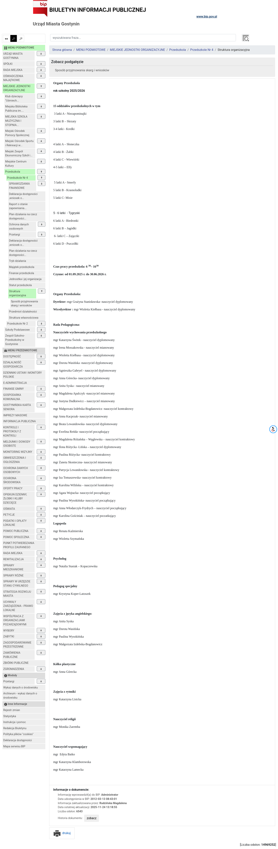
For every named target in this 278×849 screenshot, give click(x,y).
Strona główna (62, 50)
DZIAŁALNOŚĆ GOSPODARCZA (13, 364)
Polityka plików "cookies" (18, 734)
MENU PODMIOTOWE (90, 50)
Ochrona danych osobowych (19, 226)
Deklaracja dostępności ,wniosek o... (23, 196)
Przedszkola (12, 171)
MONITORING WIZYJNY (17, 452)
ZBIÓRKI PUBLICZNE (16, 663)
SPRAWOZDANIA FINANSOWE (19, 186)
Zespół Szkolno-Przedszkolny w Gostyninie (15, 340)
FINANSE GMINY (13, 388)
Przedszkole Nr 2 (17, 323)
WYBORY (8, 630)
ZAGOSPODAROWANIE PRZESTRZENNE (17, 645)
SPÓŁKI (7, 64)
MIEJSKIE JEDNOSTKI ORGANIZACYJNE (16, 88)
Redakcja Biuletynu (14, 728)
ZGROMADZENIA (13, 669)
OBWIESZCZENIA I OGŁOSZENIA (14, 460)
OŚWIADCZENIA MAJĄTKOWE (13, 78)
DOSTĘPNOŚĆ (12, 356)
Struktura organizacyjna (17, 293)
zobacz (91, 818)
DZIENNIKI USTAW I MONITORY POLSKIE (22, 375)
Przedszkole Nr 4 (17, 177)
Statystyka (9, 716)
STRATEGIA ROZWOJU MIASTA (17, 594)
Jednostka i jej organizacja (25, 279)
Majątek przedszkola (21, 267)
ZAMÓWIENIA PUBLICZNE (11, 655)
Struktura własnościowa (23, 317)
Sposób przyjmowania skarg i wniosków (24, 303)
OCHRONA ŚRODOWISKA (11, 480)
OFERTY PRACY (13, 488)
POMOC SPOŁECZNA (16, 537)
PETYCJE (9, 514)
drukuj (62, 833)
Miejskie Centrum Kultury (16, 163)
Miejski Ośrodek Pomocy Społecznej (17, 133)
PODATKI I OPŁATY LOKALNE (15, 523)
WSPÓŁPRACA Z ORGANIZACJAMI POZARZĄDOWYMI (14, 620)
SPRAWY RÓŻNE (13, 575)
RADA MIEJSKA (12, 70)
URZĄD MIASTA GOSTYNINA (13, 56)
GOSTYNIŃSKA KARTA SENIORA (17, 407)
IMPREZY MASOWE (15, 415)
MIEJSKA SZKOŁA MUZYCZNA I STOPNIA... (16, 121)
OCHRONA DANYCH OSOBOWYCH (15, 470)
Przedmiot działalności (23, 311)
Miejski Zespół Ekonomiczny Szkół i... (18, 153)
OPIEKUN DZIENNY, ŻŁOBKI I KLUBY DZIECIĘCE (15, 498)
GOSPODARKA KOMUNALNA (12, 397)
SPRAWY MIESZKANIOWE (13, 567)
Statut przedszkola (20, 285)
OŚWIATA (9, 509)
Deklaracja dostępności (17, 740)
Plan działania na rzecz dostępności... (23, 216)
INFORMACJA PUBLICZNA (19, 421)
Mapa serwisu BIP (14, 746)
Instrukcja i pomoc (14, 722)
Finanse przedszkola (21, 273)
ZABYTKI (8, 636)
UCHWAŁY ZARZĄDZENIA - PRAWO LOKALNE (18, 606)
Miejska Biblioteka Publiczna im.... (16, 108)
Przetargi (14, 234)
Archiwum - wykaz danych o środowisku (20, 695)
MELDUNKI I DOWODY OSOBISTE (16, 444)
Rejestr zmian (11, 710)
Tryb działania (17, 261)
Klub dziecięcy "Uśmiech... (14, 98)
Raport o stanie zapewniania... (18, 206)
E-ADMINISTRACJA (15, 383)
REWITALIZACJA (13, 559)
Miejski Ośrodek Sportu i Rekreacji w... (19, 143)
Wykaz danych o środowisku (20, 687)
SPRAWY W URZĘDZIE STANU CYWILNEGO (16, 583)
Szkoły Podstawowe (17, 329)
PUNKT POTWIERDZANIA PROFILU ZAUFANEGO (18, 545)
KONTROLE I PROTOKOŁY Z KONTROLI (12, 431)
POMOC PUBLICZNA (15, 531)
